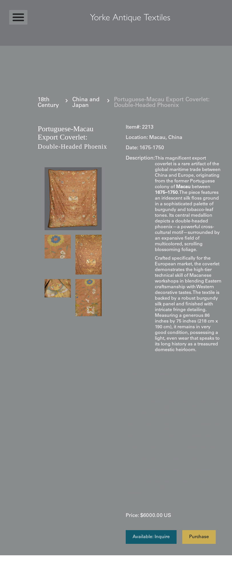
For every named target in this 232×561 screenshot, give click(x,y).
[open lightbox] (73, 198)
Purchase (199, 537)
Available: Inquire (151, 537)
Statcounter (11, 558)
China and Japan (85, 103)
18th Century (48, 103)
